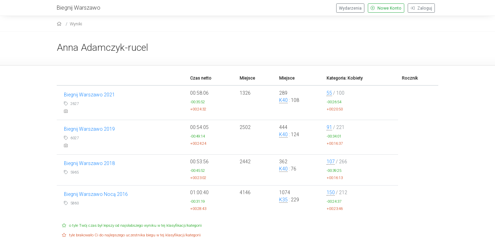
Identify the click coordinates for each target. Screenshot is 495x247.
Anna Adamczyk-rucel (102, 47)
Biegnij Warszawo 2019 (89, 129)
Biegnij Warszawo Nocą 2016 (96, 194)
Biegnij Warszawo (78, 7)
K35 (283, 199)
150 (331, 192)
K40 (283, 100)
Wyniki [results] (76, 23)
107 (331, 161)
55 (329, 93)
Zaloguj (421, 8)
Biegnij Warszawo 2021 (89, 94)
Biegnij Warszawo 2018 (89, 163)
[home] (60, 23)
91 (329, 127)
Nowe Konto (386, 8)
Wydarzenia (350, 8)
